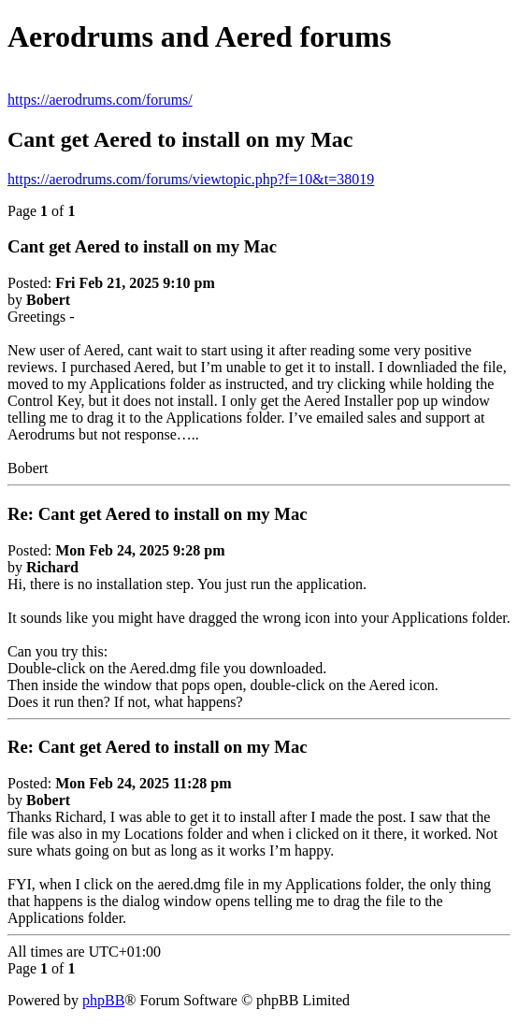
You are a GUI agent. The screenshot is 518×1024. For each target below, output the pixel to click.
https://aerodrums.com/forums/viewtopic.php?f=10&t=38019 (190, 179)
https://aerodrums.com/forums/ (100, 100)
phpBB (103, 1000)
